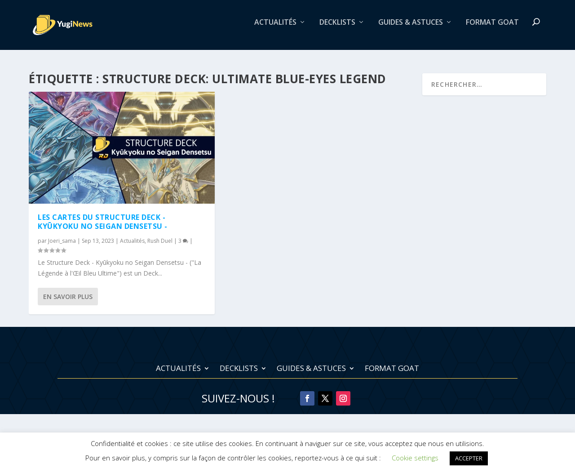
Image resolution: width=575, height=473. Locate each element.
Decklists (337, 28)
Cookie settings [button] (415, 457)
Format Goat (492, 28)
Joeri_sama (62, 241)
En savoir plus (68, 297)
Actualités (275, 28)
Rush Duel (159, 241)
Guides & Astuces (410, 28)
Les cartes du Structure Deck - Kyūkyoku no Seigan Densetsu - (103, 222)
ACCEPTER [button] (468, 458)
